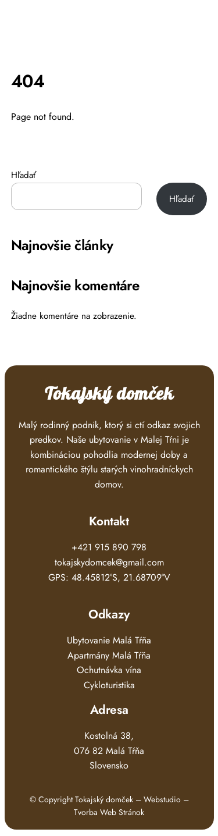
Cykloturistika (109, 685)
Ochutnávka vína (109, 670)
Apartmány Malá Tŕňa (109, 655)
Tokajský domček (109, 394)
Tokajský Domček (75, 26)
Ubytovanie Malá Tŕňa (109, 640)
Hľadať (23, 175)
